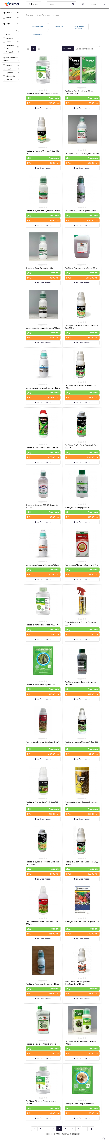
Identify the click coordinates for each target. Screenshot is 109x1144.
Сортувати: (67, 49)
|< (34, 1128)
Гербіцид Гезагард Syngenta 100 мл (42, 984)
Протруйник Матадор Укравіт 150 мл (81, 565)
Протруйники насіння (78, 27)
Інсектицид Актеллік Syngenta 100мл (43, 328)
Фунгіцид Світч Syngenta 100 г (78, 508)
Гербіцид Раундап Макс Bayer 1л (41, 1044)
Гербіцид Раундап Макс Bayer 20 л (81, 268)
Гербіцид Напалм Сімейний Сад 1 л (42, 448)
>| (91, 1128)
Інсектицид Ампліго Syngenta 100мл (42, 565)
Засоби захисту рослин (48, 15)
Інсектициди (37, 26)
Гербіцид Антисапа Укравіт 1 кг (40, 685)
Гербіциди (58, 26)
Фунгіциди (37, 34)
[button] (104, 4)
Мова (94, 4)
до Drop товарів (43, 108)
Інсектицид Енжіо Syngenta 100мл (80, 211)
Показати (54, 98)
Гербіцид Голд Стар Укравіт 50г (79, 1104)
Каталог (34, 4)
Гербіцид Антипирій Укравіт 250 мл (42, 93)
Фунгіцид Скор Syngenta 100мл (40, 268)
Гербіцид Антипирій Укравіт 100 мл (42, 625)
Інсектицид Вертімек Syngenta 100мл (43, 388)
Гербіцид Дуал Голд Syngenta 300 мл (82, 153)
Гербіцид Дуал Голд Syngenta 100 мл (43, 211)
